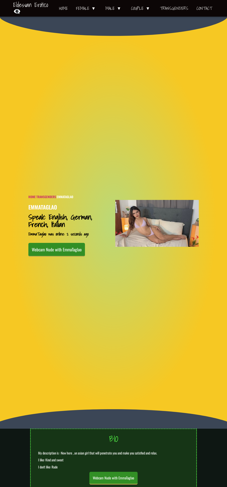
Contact (204, 8)
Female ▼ (87, 8)
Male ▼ (114, 8)
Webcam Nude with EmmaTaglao (57, 249)
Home (63, 8)
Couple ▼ (141, 8)
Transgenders (174, 8)
